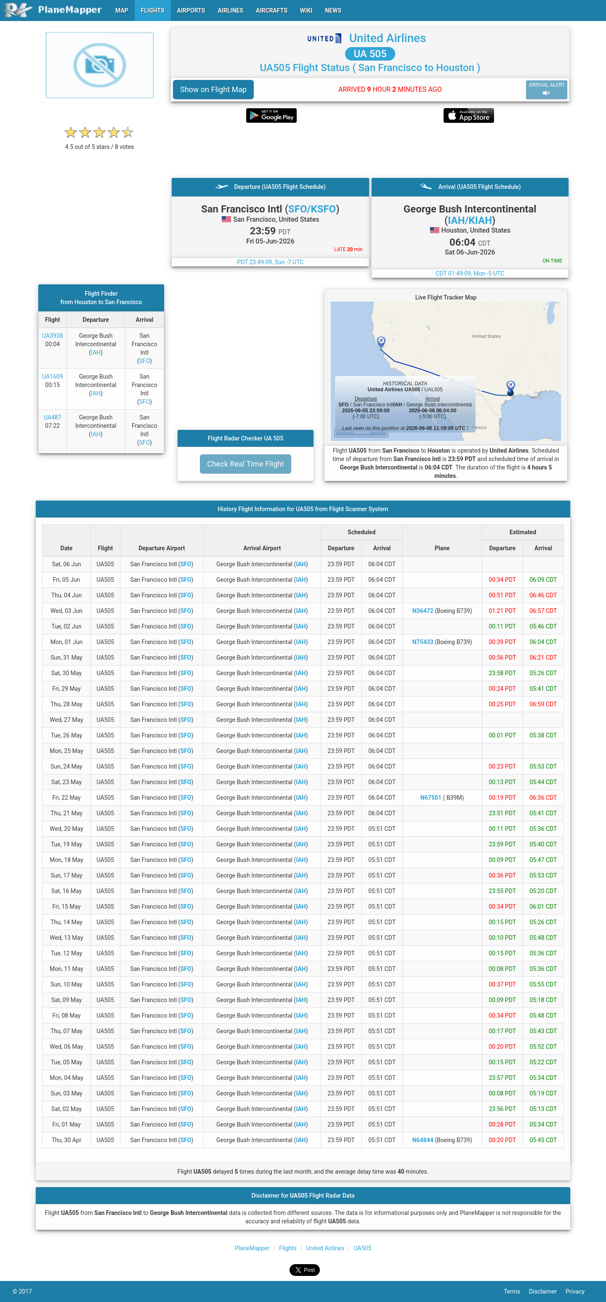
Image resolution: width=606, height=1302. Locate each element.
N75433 (422, 642)
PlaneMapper (252, 1248)
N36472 (422, 610)
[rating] (100, 142)
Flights (288, 1248)
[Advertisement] (370, 150)
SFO (144, 361)
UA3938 (52, 335)
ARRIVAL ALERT (547, 89)
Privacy (579, 1291)
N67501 (430, 797)
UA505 (363, 1248)
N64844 (422, 1140)
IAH (96, 352)
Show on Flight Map (213, 89)
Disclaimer (547, 1291)
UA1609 (52, 376)
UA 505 (370, 54)
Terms (516, 1291)
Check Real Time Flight (245, 463)
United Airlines (387, 38)
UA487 (52, 417)
